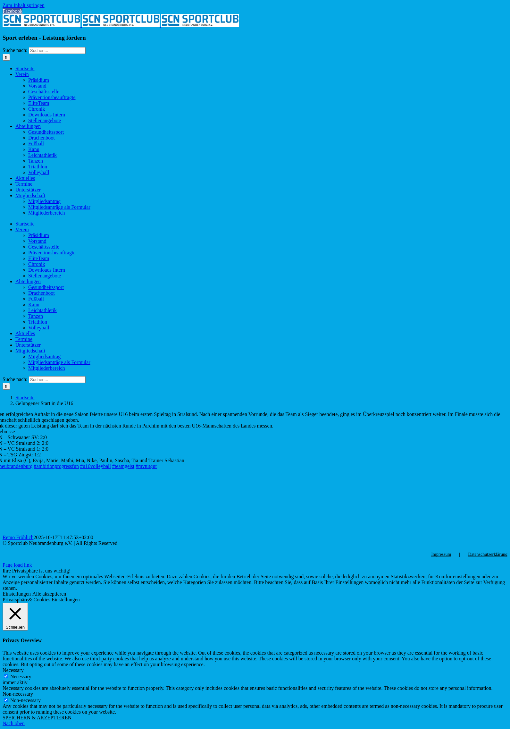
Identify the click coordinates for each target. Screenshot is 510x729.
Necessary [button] (13, 670)
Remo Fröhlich (18, 537)
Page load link (17, 565)
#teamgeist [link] (123, 466)
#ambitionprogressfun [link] (56, 466)
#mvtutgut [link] (146, 466)
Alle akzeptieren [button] (49, 594)
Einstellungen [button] (17, 594)
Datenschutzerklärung (487, 554)
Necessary (20, 676)
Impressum (441, 554)
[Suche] (6, 57)
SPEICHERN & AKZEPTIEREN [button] (37, 717)
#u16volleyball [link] (95, 466)
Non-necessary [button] (18, 694)
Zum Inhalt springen (24, 5)
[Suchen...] (57, 50)
